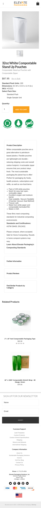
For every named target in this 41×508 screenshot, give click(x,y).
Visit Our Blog (19, 460)
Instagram (14, 483)
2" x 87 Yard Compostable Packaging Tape (20, 339)
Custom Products (19, 435)
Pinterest (23, 483)
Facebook (18, 483)
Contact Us (19, 462)
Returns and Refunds (19, 442)
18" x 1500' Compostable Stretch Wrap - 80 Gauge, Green (20, 381)
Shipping (19, 440)
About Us (19, 453)
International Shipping (19, 444)
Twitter (10, 483)
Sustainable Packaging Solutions (19, 455)
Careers (19, 458)
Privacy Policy (19, 465)
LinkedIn (27, 483)
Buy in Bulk (16, 79)
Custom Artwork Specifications (19, 437)
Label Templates (19, 433)
